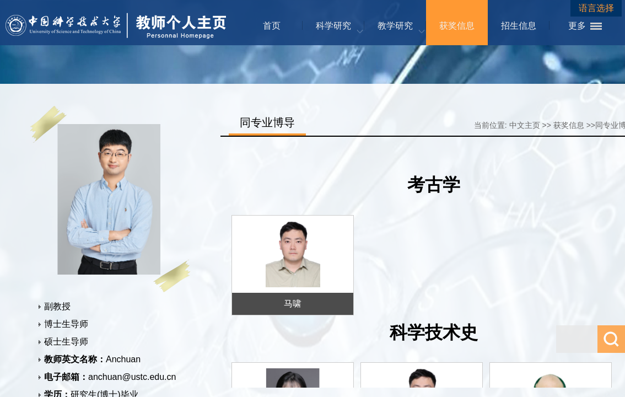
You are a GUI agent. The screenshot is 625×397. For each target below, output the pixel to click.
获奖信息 (457, 25)
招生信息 (518, 25)
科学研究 (333, 25)
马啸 (292, 303)
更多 (577, 25)
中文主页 (524, 125)
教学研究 (395, 25)
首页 (272, 25)
